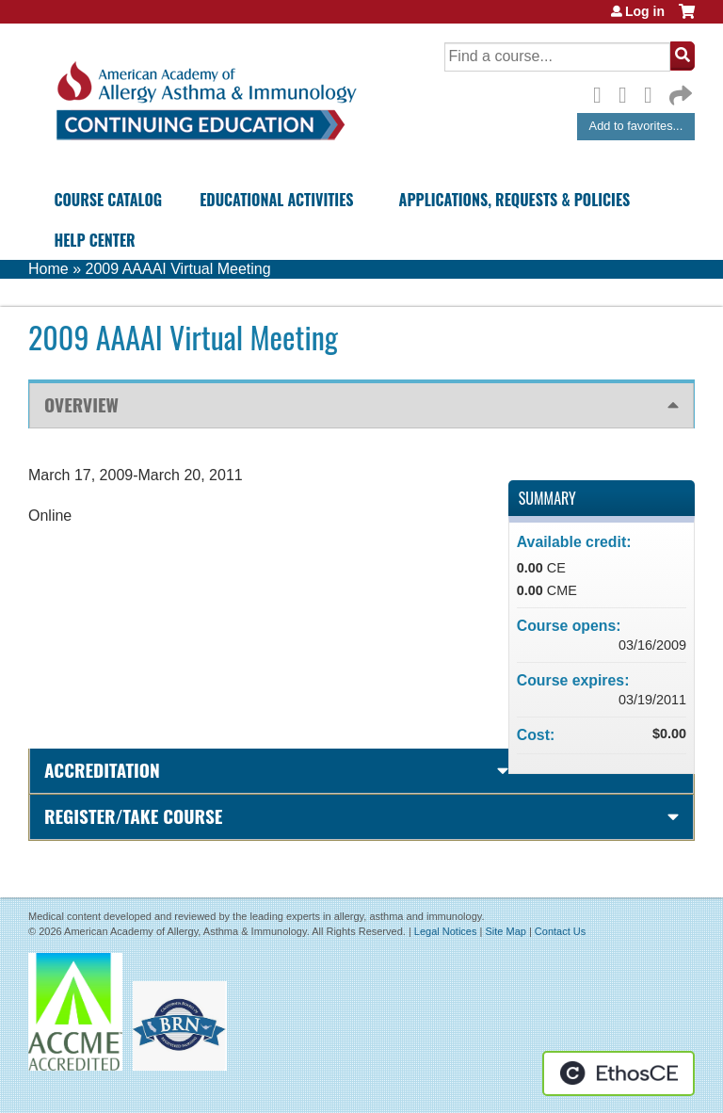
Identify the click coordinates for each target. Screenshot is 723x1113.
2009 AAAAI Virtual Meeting (177, 269)
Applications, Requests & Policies (515, 199)
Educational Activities (276, 199)
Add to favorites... (636, 126)
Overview (81, 404)
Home (48, 269)
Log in (645, 11)
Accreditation (102, 769)
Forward (678, 91)
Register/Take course (133, 816)
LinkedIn (653, 92)
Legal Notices (445, 931)
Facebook (602, 92)
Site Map (505, 931)
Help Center (94, 240)
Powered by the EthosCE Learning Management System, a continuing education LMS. (618, 1073)
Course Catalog (108, 199)
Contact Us (560, 931)
